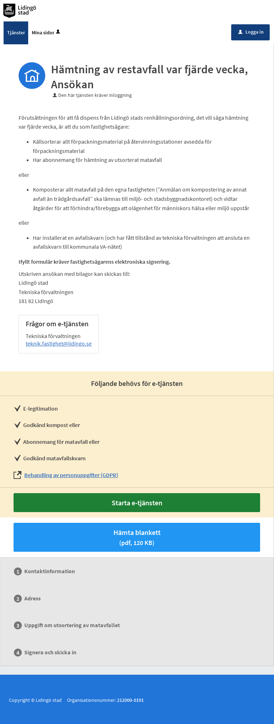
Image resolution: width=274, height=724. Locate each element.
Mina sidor (46, 32)
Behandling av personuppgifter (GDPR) (71, 474)
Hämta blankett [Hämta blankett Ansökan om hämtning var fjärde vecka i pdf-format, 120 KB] (137, 537)
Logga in (251, 32)
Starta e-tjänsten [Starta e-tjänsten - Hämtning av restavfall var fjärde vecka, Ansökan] (137, 502)
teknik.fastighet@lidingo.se (59, 343)
